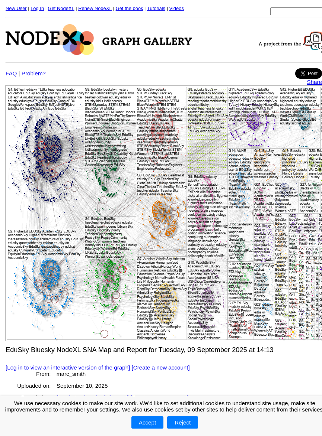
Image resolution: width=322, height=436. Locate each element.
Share (314, 82)
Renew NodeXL (95, 8)
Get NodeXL (61, 8)
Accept (147, 422)
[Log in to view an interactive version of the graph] (68, 367)
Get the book (129, 8)
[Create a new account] (161, 367)
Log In (37, 8)
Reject (183, 422)
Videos (176, 8)
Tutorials (156, 8)
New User (16, 8)
